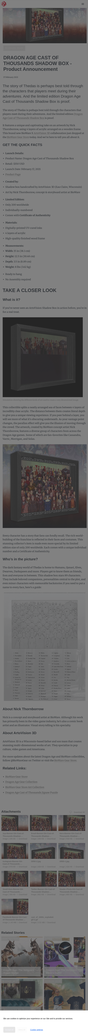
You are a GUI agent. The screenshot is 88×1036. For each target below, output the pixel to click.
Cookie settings (36, 1030)
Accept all (9, 1030)
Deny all (21, 1030)
